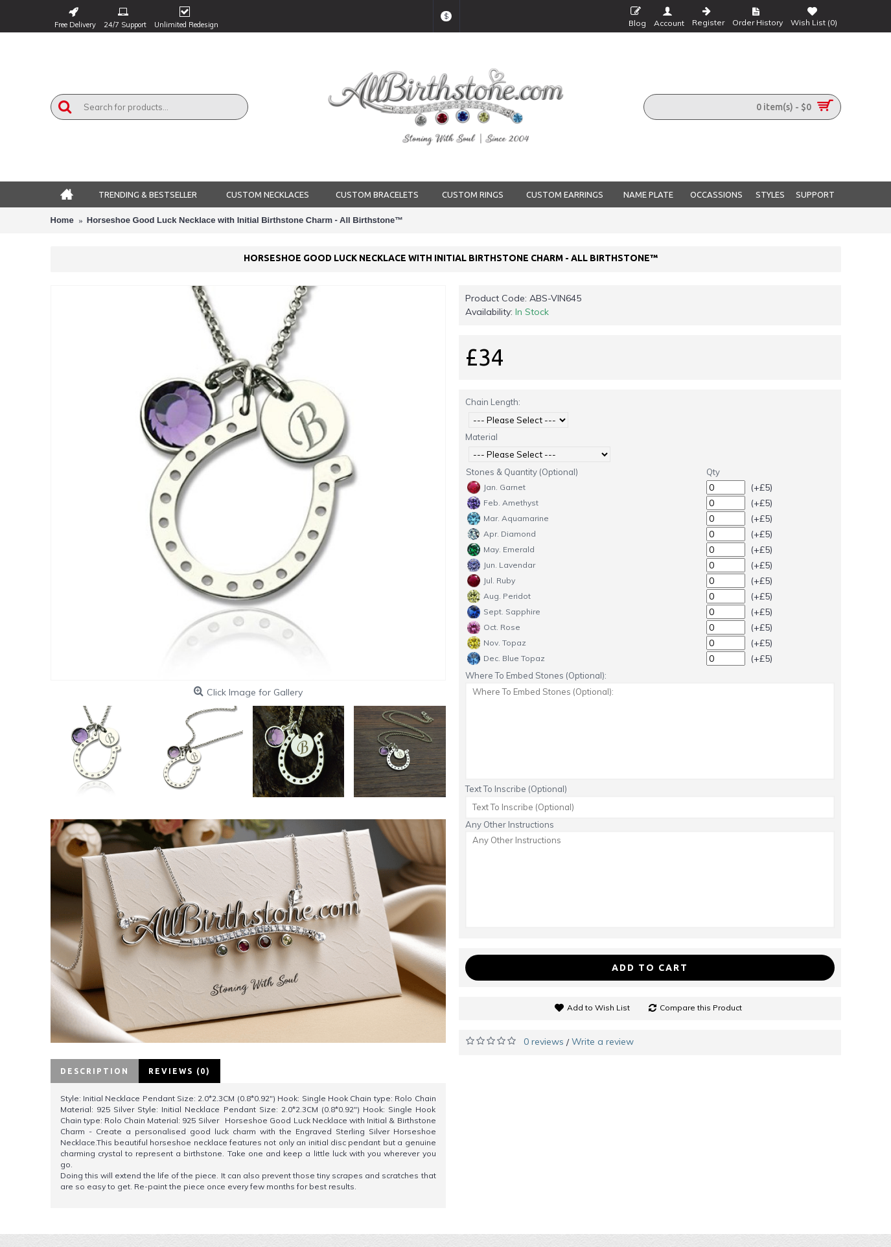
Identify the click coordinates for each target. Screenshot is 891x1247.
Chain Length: (492, 402)
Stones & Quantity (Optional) (522, 472)
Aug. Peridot (499, 596)
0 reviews (544, 1041)
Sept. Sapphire (503, 611)
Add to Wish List (598, 1007)
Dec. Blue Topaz (506, 658)
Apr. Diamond (501, 534)
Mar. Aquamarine (508, 518)
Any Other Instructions (509, 824)
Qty (713, 472)
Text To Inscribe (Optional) (516, 789)
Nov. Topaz (496, 642)
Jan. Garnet (496, 487)
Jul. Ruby (491, 580)
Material (481, 437)
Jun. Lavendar (501, 565)
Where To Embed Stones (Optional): (536, 675)
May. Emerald (501, 549)
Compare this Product (701, 1007)
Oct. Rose (493, 627)
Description (94, 1071)
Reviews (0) (179, 1071)
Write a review (603, 1041)
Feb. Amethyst (502, 502)
